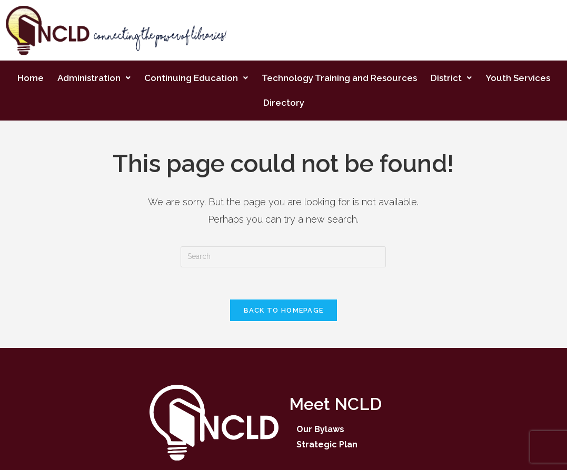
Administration (94, 78)
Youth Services (517, 78)
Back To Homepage (284, 310)
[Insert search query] (283, 256)
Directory (283, 102)
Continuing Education (196, 78)
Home (30, 78)
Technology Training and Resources (339, 78)
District (451, 78)
